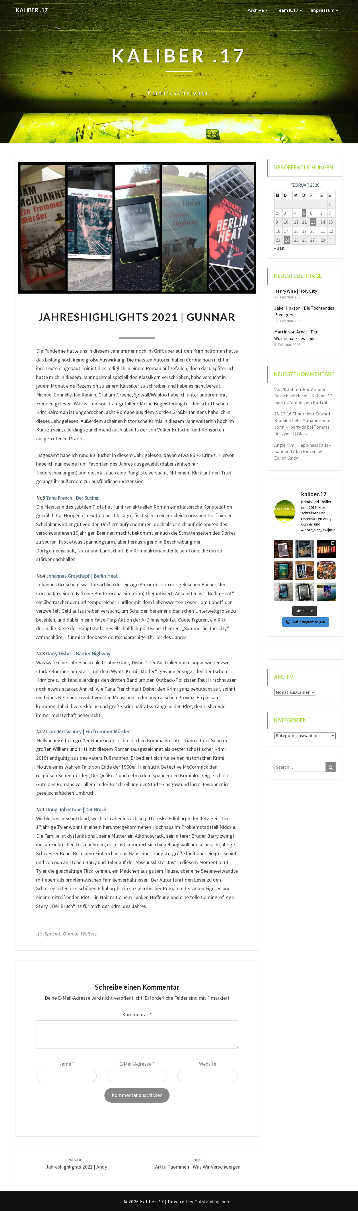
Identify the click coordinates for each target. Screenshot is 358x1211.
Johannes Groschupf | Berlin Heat (82, 576)
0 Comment (170, 330)
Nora (104, 330)
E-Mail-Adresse (137, 1063)
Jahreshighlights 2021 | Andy (76, 1163)
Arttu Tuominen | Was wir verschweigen (197, 1163)
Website (207, 1063)
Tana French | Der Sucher (72, 498)
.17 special (48, 933)
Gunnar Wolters (80, 933)
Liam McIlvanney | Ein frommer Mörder (87, 731)
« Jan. (279, 248)
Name (66, 1063)
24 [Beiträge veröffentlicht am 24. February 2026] (287, 240)
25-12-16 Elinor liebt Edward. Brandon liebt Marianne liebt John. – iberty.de (302, 420)
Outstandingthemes (214, 1201)
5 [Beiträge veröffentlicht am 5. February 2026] (304, 213)
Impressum (324, 10)
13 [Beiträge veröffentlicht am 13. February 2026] (313, 222)
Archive (258, 10)
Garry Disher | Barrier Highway (78, 653)
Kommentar (137, 1014)
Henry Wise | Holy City (295, 291)
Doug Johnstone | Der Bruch (76, 809)
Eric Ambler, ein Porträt (304, 402)
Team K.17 (289, 10)
